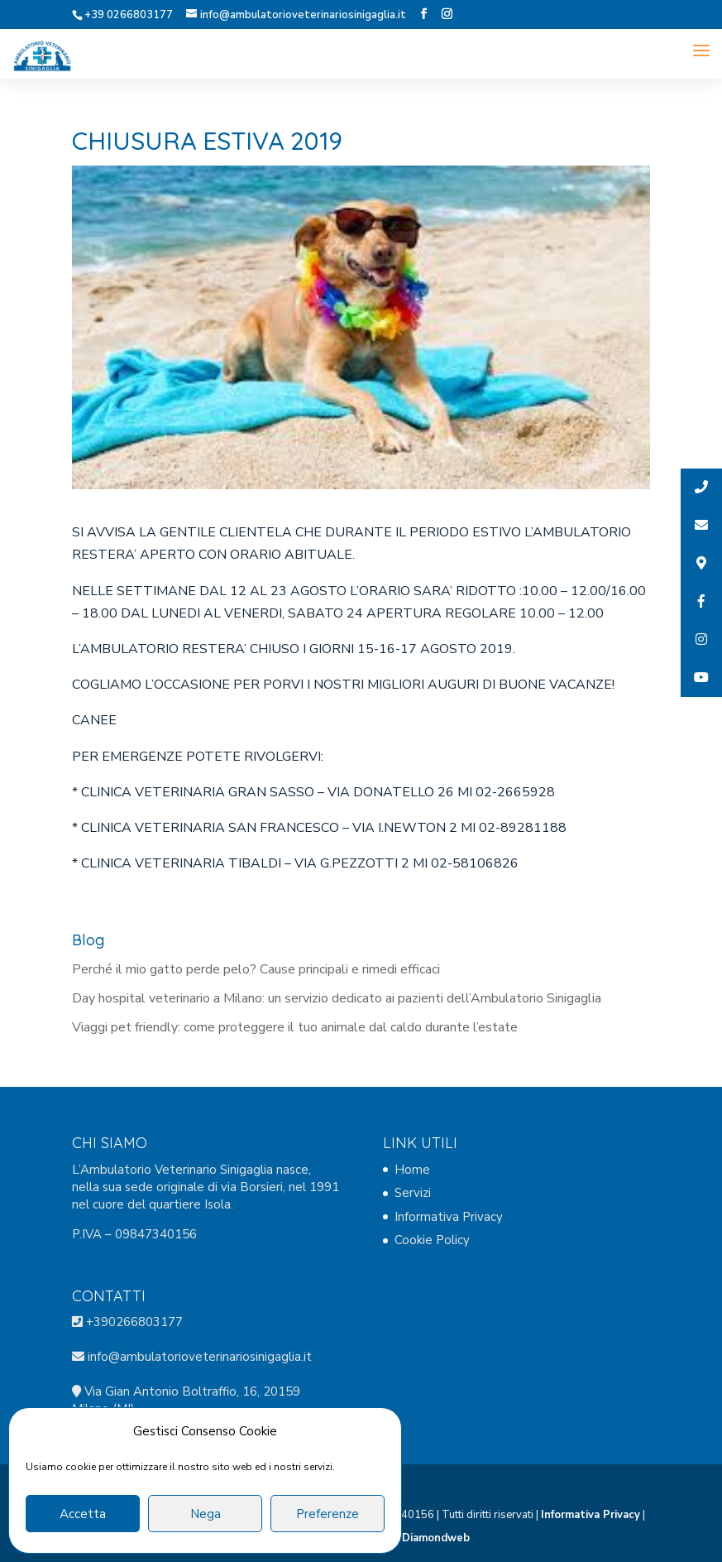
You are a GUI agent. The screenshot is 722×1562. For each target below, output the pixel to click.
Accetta (83, 1514)
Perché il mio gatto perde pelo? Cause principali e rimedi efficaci (256, 969)
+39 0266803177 (128, 14)
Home (412, 1169)
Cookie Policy (432, 1240)
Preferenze (327, 1514)
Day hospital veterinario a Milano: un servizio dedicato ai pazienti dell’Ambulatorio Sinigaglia (336, 998)
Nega (205, 1514)
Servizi (412, 1193)
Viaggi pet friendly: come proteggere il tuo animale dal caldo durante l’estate (295, 1027)
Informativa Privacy (448, 1217)
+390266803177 (134, 1322)
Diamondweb (436, 1538)
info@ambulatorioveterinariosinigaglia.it (198, 1356)
